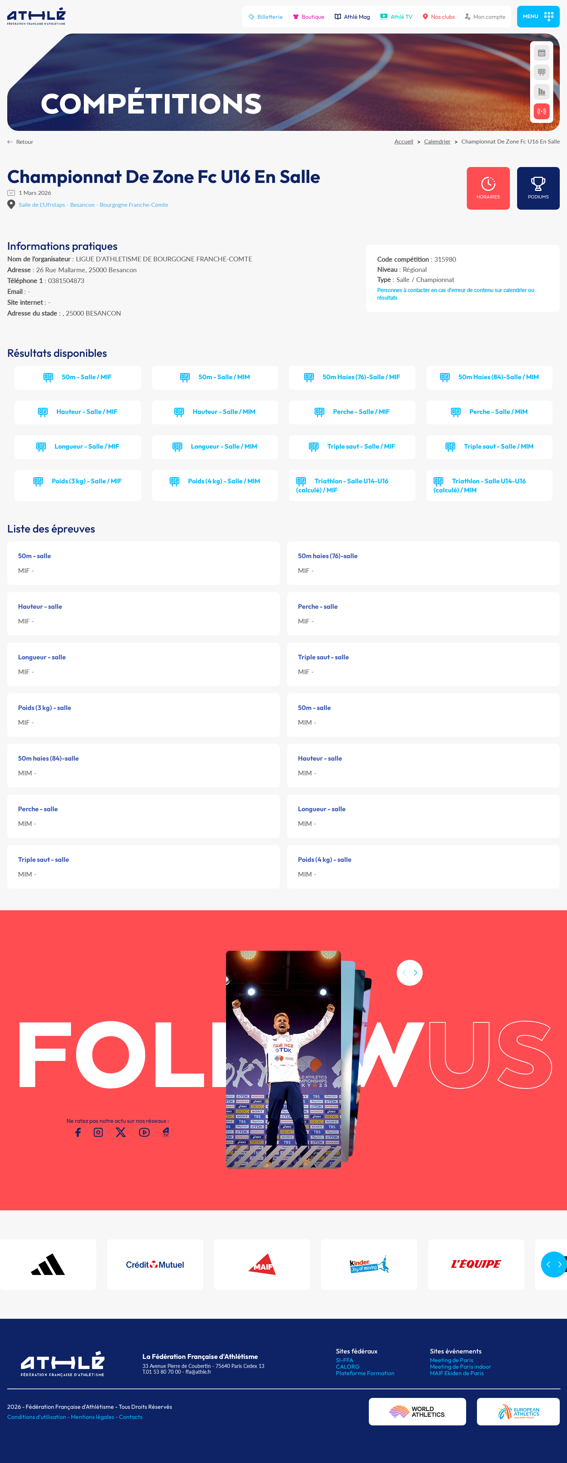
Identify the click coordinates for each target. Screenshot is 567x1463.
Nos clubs (439, 16)
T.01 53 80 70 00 (161, 1372)
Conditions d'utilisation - (39, 1416)
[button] (415, 986)
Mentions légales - (95, 1416)
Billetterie (265, 16)
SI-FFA (344, 1360)
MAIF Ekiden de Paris (457, 1373)
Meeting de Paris (451, 1360)
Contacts (130, 1416)
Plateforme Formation (365, 1373)
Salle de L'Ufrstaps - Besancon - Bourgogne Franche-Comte (93, 204)
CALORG (347, 1366)
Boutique (308, 16)
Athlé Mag (352, 16)
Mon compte (485, 16)
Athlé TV (396, 16)
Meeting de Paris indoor (460, 1366)
